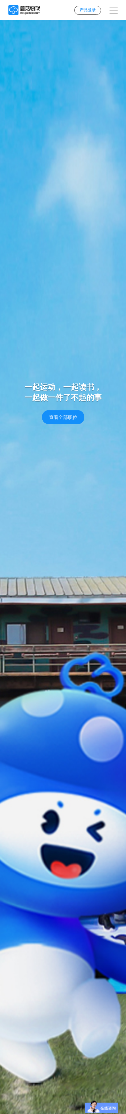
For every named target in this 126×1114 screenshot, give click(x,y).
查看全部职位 (63, 417)
